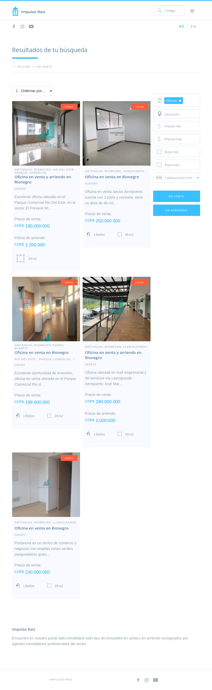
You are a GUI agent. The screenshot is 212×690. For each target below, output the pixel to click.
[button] (192, 10)
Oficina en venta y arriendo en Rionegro (43, 179)
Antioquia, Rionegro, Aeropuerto (115, 171)
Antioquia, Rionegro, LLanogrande (116, 346)
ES (181, 26)
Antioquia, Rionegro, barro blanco (39, 345)
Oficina (23, 66)
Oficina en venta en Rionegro (112, 176)
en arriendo (176, 210)
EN (194, 26)
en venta (44, 66)
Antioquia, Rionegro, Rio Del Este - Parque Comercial (45, 169)
